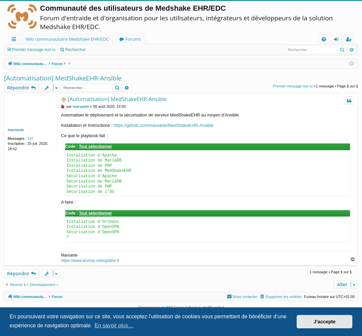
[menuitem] (324, 39)
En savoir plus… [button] (114, 325)
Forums (133, 39)
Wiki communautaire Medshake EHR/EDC (67, 39)
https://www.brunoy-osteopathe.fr (90, 260)
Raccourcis (15, 40)
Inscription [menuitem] (350, 40)
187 (30, 138)
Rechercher (75, 49)
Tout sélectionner (95, 146)
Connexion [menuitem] (337, 40)
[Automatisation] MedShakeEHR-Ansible (63, 78)
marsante (16, 130)
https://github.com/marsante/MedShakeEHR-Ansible (164, 125)
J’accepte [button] (325, 321)
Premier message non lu (33, 49)
